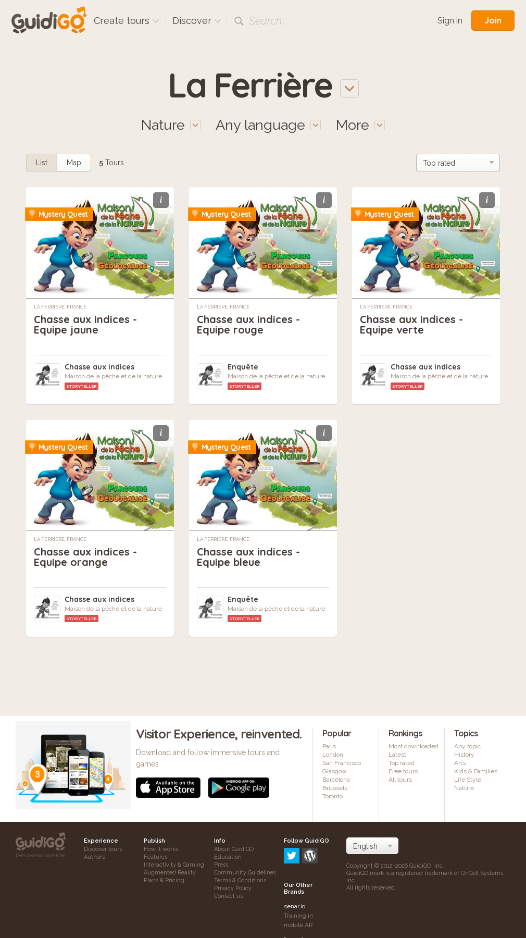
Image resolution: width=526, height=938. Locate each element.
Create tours (126, 20)
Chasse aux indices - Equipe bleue (248, 557)
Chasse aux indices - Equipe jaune (85, 324)
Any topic (467, 746)
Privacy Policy (233, 888)
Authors (94, 857)
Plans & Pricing (164, 880)
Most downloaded (414, 746)
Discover (196, 20)
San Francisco (341, 763)
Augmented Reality (170, 872)
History (464, 754)
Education (228, 857)
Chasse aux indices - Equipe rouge (248, 324)
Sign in (449, 21)
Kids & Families (475, 771)
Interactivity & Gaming (174, 864)
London (332, 754)
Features (155, 857)
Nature (464, 788)
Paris (329, 746)
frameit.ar (297, 894)
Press (221, 864)
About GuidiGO (234, 849)
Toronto (332, 796)
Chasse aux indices (99, 367)
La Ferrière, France (60, 307)
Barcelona (336, 779)
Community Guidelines (245, 872)
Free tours (403, 771)
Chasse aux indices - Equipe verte (411, 324)
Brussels (334, 788)
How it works (161, 849)
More (360, 125)
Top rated (402, 763)
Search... (267, 21)
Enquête (243, 367)
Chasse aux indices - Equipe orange (85, 557)
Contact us (228, 896)
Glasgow (334, 771)
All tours (400, 779)
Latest (397, 754)
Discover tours (103, 849)
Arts (460, 763)
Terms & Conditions (240, 880)
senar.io (294, 862)
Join (493, 20)
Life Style (467, 779)
